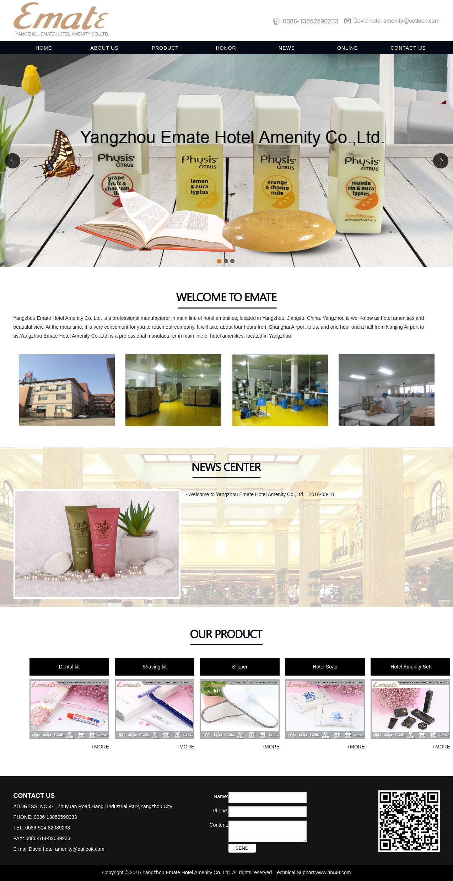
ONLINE (347, 48)
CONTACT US (408, 48)
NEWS (287, 48)
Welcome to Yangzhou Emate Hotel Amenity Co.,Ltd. (245, 494)
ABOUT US (104, 48)
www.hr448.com (333, 872)
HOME (44, 48)
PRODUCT (165, 48)
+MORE (100, 747)
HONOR (226, 48)
